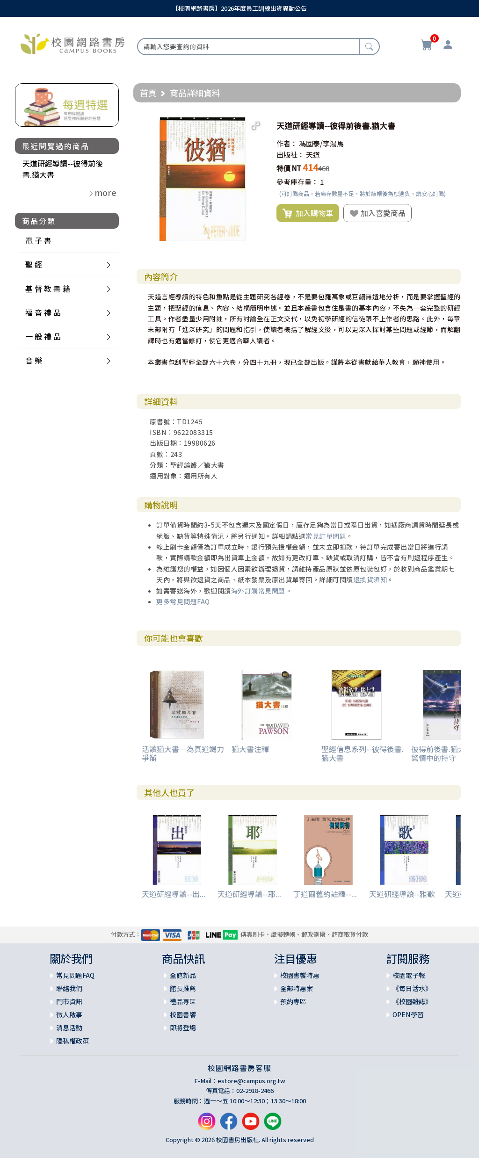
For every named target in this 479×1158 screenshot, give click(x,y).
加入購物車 (308, 213)
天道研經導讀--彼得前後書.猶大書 (62, 169)
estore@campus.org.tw (251, 1080)
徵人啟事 (69, 1014)
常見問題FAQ (75, 975)
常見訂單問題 (325, 536)
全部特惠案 (296, 988)
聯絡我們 (69, 988)
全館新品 (183, 975)
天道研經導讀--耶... (249, 893)
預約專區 (293, 1001)
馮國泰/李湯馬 (321, 143)
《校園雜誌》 (412, 1001)
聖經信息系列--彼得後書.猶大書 (362, 753)
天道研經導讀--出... (173, 893)
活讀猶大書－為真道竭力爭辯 (183, 753)
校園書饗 (183, 1014)
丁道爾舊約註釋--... (325, 893)
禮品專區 (183, 1001)
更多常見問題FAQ (183, 601)
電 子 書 (38, 240)
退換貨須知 (370, 579)
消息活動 (69, 1027)
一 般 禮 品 (43, 336)
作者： (287, 143)
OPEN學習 (408, 1014)
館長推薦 (183, 988)
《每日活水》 (412, 988)
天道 (313, 154)
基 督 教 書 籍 (47, 288)
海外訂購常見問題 (258, 590)
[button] (255, 125)
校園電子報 (408, 975)
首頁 (148, 93)
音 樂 (33, 360)
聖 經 (33, 264)
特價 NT (288, 168)
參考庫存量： (297, 182)
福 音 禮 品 (43, 312)
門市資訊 (69, 1001)
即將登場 (183, 1027)
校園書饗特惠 (299, 975)
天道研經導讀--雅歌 (402, 893)
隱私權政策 (72, 1040)
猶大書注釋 (250, 748)
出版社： (290, 154)
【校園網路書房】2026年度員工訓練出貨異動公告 (239, 8)
